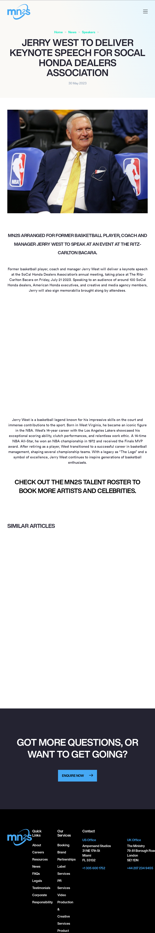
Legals (37, 880)
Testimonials (41, 887)
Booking (63, 845)
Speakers (88, 32)
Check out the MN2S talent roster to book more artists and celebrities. (77, 486)
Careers (38, 852)
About (36, 845)
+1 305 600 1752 (93, 868)
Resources (40, 859)
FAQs (36, 873)
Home (58, 32)
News (72, 32)
